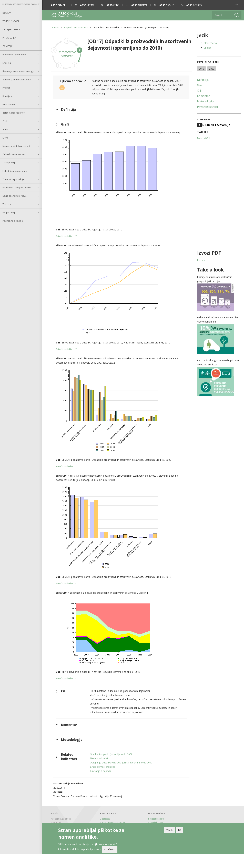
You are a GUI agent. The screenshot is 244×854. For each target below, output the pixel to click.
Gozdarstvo (9, 104)
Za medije (8, 46)
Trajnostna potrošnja (13, 179)
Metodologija (205, 101)
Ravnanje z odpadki (100, 771)
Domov (7, 12)
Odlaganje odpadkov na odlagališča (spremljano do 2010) (121, 762)
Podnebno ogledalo (13, 220)
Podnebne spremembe (14, 54)
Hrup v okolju (9, 212)
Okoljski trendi (11, 29)
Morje (5, 137)
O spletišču (105, 818)
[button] (236, 5)
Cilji (199, 90)
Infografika (9, 37)
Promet (6, 87)
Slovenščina (210, 43)
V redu (169, 830)
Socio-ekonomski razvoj (15, 195)
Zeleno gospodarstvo (14, 112)
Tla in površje (9, 162)
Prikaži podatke (64, 236)
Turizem (7, 204)
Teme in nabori (11, 21)
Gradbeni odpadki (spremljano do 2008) (111, 754)
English (207, 47)
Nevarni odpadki (99, 758)
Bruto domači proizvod (102, 766)
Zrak (5, 120)
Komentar (203, 96)
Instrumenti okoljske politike (17, 187)
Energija (7, 62)
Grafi (200, 85)
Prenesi (201, 260)
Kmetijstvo (8, 96)
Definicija (203, 80)
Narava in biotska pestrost (16, 145)
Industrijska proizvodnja (15, 170)
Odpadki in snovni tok (14, 154)
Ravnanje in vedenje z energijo (18, 71)
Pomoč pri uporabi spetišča (113, 822)
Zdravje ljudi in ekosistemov (17, 79)
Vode (5, 129)
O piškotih (109, 849)
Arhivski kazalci (155, 822)
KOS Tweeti (203, 137)
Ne (179, 830)
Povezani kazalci (207, 107)
